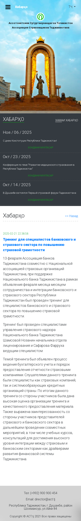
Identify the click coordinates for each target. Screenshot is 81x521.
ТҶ (71, 7)
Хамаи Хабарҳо (66, 120)
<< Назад (71, 216)
